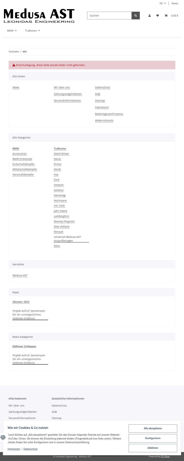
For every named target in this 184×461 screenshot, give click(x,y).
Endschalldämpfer (24, 164)
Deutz (57, 159)
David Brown (61, 153)
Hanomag (59, 195)
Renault (58, 231)
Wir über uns (62, 87)
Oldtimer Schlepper (24, 346)
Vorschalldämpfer (23, 174)
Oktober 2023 (21, 302)
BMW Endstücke (22, 159)
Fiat (56, 174)
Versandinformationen (67, 100)
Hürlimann (60, 200)
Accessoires (20, 153)
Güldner (59, 190)
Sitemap (100, 100)
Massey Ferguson (64, 221)
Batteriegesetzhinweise (109, 114)
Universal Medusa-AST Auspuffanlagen (67, 238)
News (175, 3)
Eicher (57, 164)
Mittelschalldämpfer (25, 169)
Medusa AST (20, 275)
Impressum (15, 449)
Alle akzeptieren (151, 429)
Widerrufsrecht (104, 120)
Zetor (57, 246)
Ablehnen (151, 448)
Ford (56, 179)
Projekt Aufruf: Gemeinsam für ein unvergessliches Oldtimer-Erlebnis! (29, 314)
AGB (97, 94)
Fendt (57, 169)
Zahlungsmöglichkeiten (68, 94)
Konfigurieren (151, 439)
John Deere (60, 211)
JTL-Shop (165, 456)
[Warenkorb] (171, 15)
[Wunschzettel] (157, 15)
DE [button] (161, 3)
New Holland (61, 226)
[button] (149, 15)
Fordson (59, 185)
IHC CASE (59, 205)
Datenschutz (32, 449)
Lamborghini (61, 216)
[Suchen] (109, 15)
